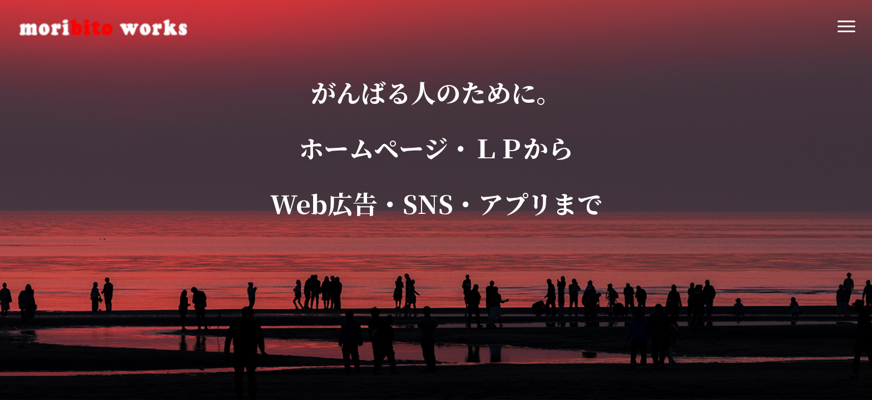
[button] (847, 26)
